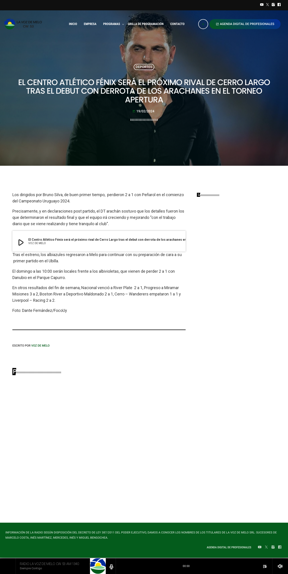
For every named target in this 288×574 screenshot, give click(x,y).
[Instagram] (273, 5)
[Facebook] (279, 5)
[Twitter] (267, 5)
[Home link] (24, 24)
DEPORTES (144, 67)
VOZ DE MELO (40, 345)
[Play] (203, 24)
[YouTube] (262, 5)
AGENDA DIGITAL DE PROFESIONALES (245, 24)
